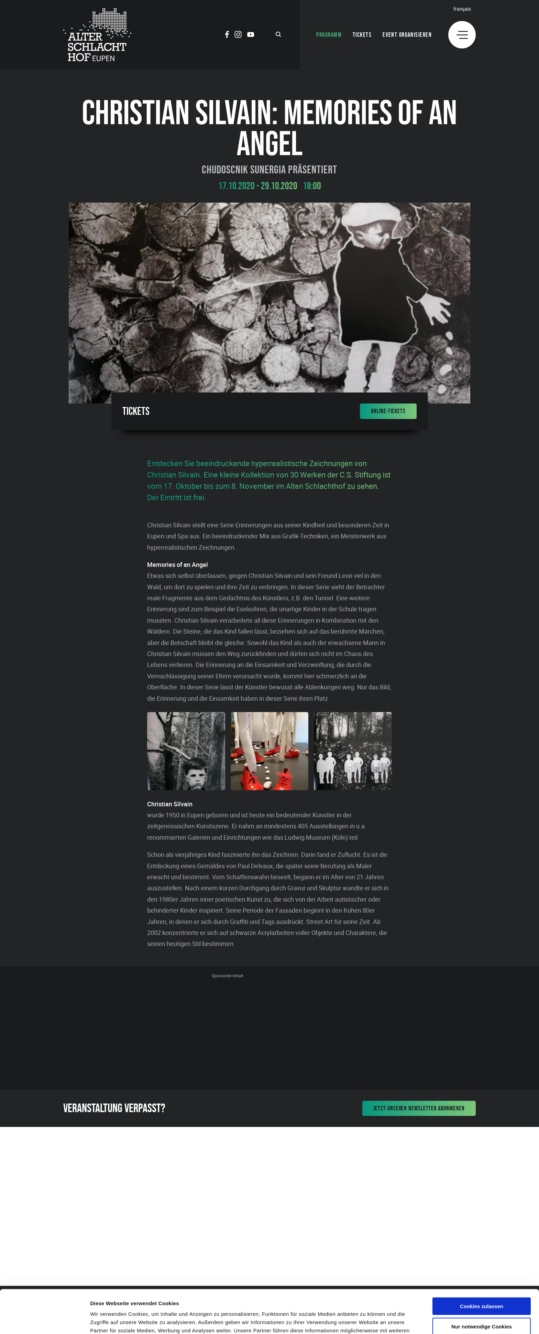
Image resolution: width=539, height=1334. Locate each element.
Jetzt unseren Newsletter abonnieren (419, 1108)
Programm (329, 34)
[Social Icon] (227, 35)
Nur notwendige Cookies (481, 1286)
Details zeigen (365, 1320)
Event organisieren (407, 34)
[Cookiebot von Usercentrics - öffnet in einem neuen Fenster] (44, 1320)
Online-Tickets (388, 411)
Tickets (362, 34)
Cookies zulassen (481, 1265)
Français (462, 9)
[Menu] (462, 35)
